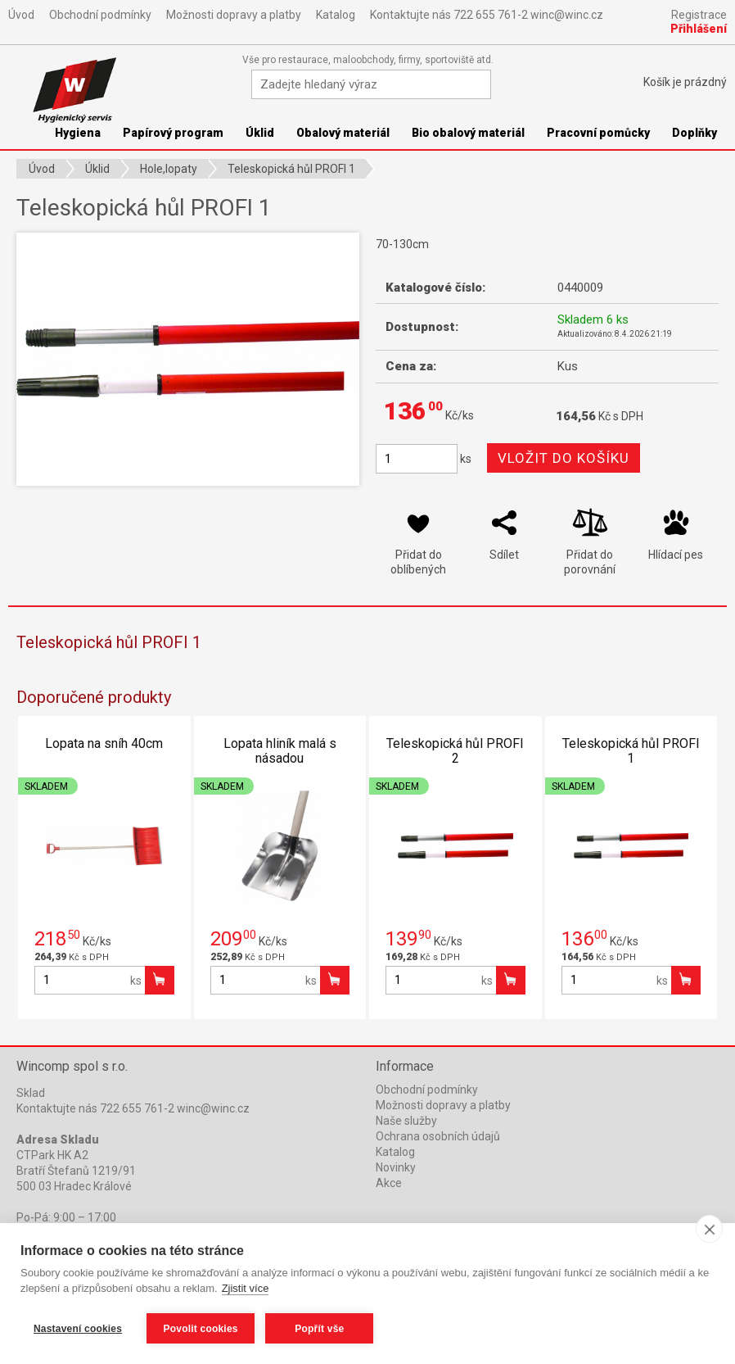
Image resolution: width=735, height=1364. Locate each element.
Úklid (260, 132)
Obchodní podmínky (100, 14)
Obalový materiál (343, 132)
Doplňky (694, 132)
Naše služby (406, 1120)
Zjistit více (245, 1289)
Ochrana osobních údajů (438, 1136)
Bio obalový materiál (468, 132)
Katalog (335, 14)
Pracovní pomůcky (598, 132)
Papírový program (173, 132)
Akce (389, 1183)
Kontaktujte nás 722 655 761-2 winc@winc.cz (486, 14)
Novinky (396, 1167)
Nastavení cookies (78, 1329)
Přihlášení (698, 28)
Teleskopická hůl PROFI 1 (631, 751)
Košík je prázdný (685, 81)
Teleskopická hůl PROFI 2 (455, 751)
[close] (709, 1230)
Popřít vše (320, 1329)
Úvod (21, 14)
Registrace (699, 14)
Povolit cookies (201, 1329)
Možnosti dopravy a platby (233, 14)
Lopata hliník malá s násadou (279, 751)
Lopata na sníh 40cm (104, 743)
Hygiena (78, 132)
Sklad (30, 1092)
